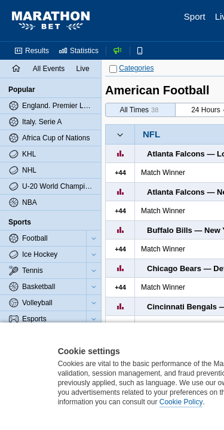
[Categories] (113, 69)
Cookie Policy (181, 402)
